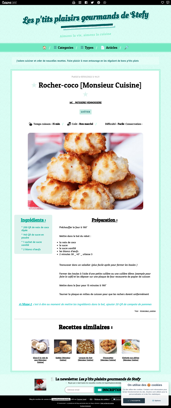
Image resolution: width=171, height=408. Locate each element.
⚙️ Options (156, 400)
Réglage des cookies (102, 399)
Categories (63, 48)
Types (87, 48)
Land (81, 399)
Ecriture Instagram (85, 406)
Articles (109, 48)
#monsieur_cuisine (148, 311)
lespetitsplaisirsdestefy (60, 399)
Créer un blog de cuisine (107, 403)
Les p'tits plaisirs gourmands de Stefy (85, 18)
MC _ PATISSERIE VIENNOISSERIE (86, 102)
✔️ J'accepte (134, 400)
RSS (91, 399)
